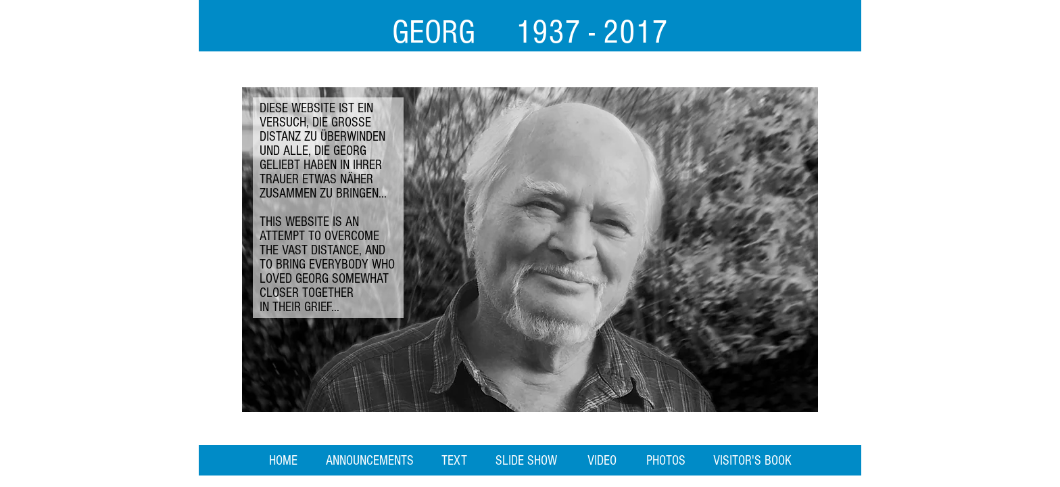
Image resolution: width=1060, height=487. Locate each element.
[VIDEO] (602, 460)
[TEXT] (454, 460)
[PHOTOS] (666, 460)
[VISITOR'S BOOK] (752, 460)
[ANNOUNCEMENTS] (369, 460)
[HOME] (283, 460)
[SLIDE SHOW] (526, 460)
